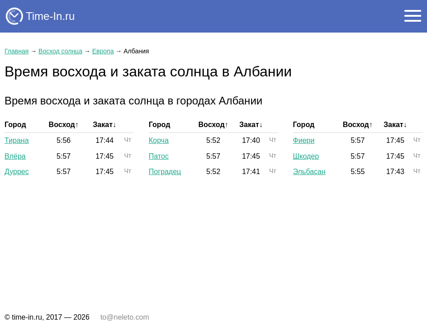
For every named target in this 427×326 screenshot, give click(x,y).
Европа (103, 51)
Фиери (304, 140)
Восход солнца (60, 51)
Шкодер (306, 156)
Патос (159, 156)
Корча (159, 140)
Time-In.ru (50, 16)
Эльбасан (309, 171)
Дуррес (17, 171)
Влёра (15, 156)
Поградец (165, 171)
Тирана (17, 140)
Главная (16, 51)
